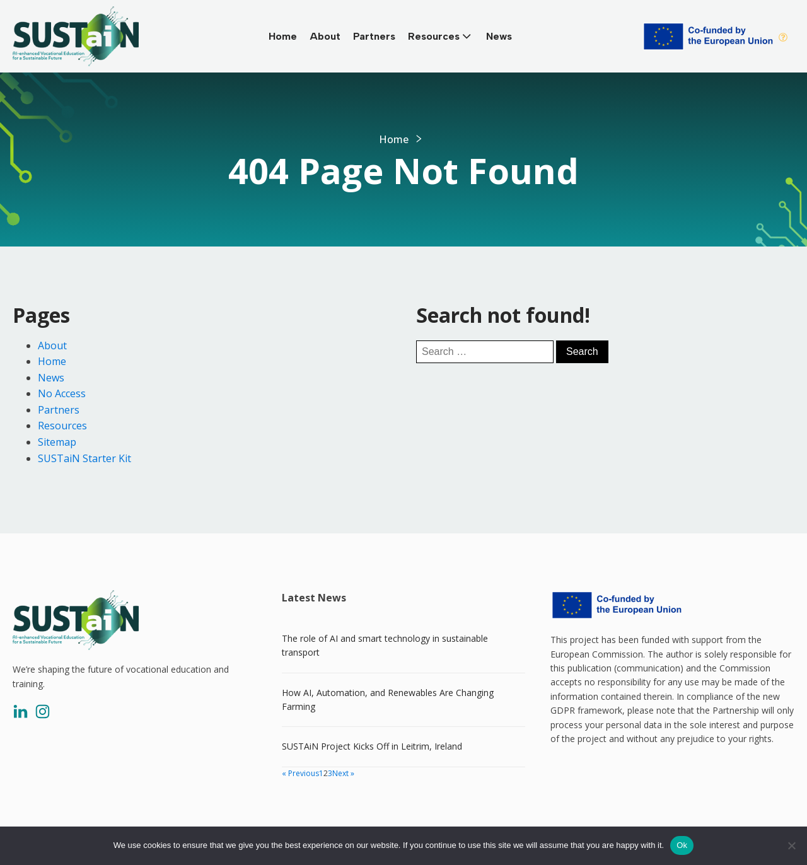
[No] (791, 845)
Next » (343, 773)
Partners (374, 36)
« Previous (300, 773)
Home (283, 36)
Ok (681, 845)
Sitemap (57, 442)
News (499, 36)
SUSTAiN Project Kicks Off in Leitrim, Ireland (372, 746)
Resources (440, 36)
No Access (62, 393)
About (325, 36)
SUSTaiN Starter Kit (84, 458)
